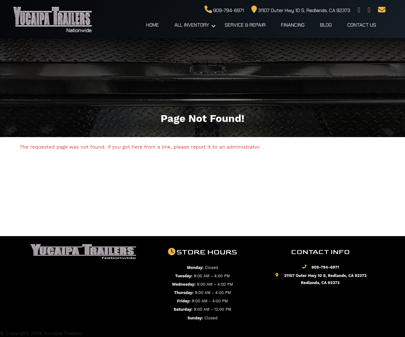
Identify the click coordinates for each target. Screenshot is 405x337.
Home (152, 25)
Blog (326, 25)
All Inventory (191, 25)
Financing (293, 25)
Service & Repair (245, 25)
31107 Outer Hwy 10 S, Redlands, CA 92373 (300, 10)
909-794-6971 (224, 10)
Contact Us (361, 25)
